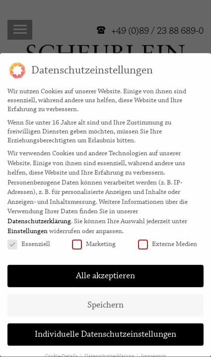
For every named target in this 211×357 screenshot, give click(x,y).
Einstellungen (27, 227)
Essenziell (28, 240)
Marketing (94, 240)
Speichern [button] (105, 301)
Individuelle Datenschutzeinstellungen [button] (105, 330)
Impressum (153, 352)
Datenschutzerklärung (39, 217)
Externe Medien (167, 240)
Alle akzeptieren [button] (105, 272)
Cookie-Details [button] (61, 352)
